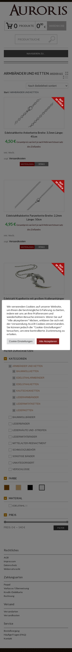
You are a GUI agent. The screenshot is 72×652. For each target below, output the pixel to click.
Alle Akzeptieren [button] (48, 341)
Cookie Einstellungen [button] (20, 341)
